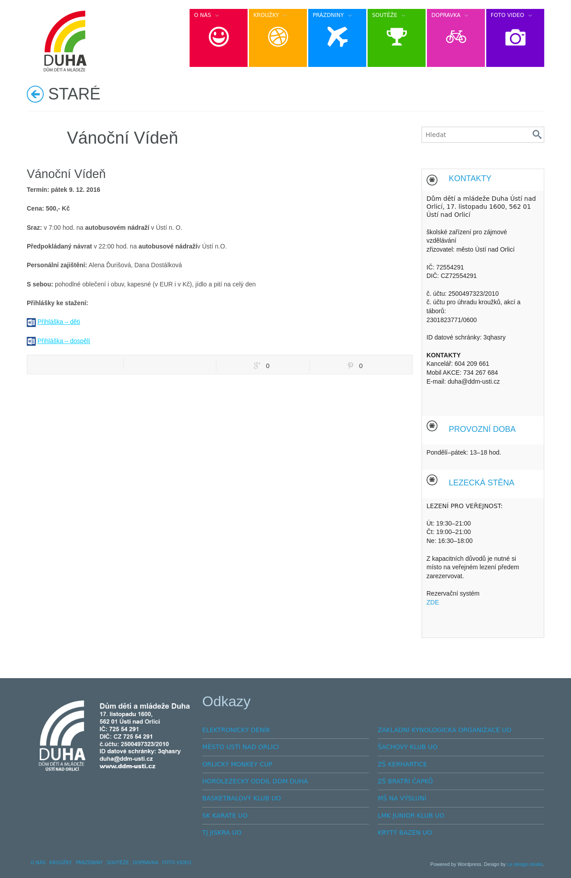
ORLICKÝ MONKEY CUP (237, 764)
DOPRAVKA (145, 862)
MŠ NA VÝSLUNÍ (402, 798)
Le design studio (525, 864)
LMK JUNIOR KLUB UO (411, 815)
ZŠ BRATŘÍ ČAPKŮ (405, 781)
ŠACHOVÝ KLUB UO (408, 746)
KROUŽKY (61, 862)
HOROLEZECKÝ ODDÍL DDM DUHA (255, 781)
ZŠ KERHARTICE (402, 764)
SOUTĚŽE (118, 862)
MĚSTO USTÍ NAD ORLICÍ (240, 746)
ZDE (432, 602)
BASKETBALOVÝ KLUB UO (241, 798)
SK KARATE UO (225, 815)
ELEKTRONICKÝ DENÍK (236, 729)
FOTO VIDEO (176, 862)
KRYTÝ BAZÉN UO (405, 832)
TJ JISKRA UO (221, 832)
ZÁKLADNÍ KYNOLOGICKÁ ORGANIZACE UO (445, 729)
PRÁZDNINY (89, 862)
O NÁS (38, 862)
